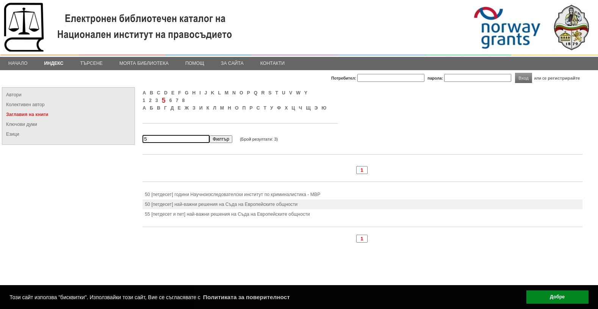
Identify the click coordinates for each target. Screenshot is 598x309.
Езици (12, 134)
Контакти (272, 63)
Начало (18, 63)
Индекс (54, 63)
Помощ (194, 63)
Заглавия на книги (27, 114)
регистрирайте (564, 77)
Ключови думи (21, 124)
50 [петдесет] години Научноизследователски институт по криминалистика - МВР (232, 194)
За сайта (232, 63)
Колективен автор (25, 104)
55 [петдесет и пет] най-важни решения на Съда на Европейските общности (227, 214)
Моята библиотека (144, 63)
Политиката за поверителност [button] (246, 297)
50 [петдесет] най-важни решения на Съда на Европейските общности (221, 204)
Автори (14, 94)
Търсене (91, 63)
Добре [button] (557, 297)
